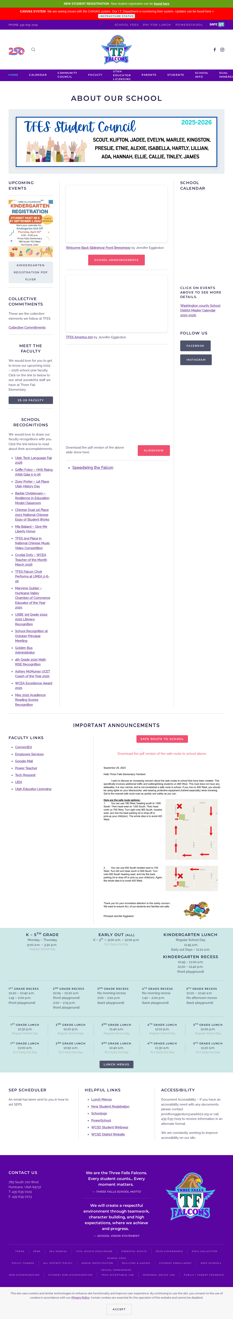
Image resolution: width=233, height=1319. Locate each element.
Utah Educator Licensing (122, 75)
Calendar (38, 74)
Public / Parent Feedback (204, 1275)
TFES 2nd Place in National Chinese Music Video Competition (32, 543)
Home (13, 74)
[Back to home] (116, 49)
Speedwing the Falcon (92, 467)
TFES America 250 (79, 337)
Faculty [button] (95, 74)
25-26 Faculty (31, 400)
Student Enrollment (175, 1263)
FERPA (19, 1251)
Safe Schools (211, 1263)
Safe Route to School (162, 739)
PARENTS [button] (149, 74)
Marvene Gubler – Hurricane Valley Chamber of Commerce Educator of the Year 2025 (32, 598)
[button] (216, 24)
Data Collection (205, 1251)
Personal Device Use (159, 1275)
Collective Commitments (27, 328)
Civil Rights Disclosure (94, 1251)
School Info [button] (202, 74)
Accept (119, 1309)
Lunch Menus (116, 1064)
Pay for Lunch (157, 24)
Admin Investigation (97, 1263)
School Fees (127, 24)
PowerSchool (189, 24)
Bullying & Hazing (136, 1263)
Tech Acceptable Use (117, 1275)
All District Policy (58, 1263)
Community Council (67, 74)
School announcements (116, 260)
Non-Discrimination (24, 1275)
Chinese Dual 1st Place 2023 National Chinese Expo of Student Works (32, 515)
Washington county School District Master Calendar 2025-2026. (200, 310)
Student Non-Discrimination (70, 1275)
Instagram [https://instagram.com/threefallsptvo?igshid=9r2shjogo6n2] (196, 359)
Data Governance (169, 1251)
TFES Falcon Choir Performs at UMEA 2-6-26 (32, 576)
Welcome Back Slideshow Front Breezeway (98, 248)
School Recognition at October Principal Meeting (31, 636)
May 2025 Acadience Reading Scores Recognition (30, 700)
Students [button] (175, 74)
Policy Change (23, 1263)
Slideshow (154, 450)
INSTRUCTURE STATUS (116, 16)
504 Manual (58, 1251)
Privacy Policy (80, 1297)
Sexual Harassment (116, 1270)
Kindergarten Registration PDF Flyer (31, 272)
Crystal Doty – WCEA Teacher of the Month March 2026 (31, 560)
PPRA (37, 1251)
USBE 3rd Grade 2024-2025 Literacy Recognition (31, 619)
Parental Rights (134, 1251)
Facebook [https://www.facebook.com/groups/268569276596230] (195, 345)
